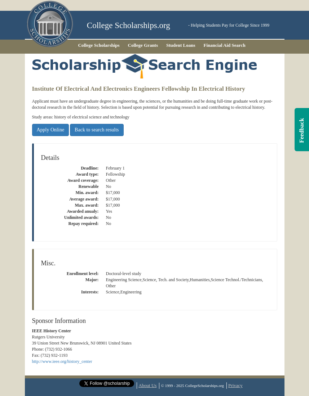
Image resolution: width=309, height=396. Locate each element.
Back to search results (97, 129)
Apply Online (51, 129)
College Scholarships (98, 45)
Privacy (235, 385)
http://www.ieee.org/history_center (62, 361)
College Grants (143, 45)
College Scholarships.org (128, 25)
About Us (147, 385)
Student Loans (180, 45)
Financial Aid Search (225, 45)
